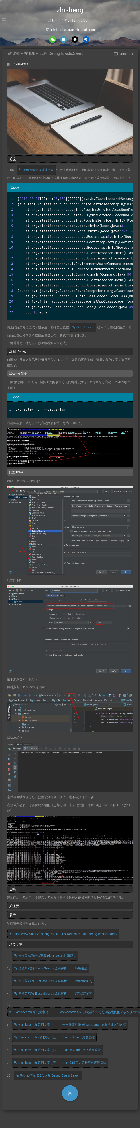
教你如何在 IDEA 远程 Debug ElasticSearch (50, 1075)
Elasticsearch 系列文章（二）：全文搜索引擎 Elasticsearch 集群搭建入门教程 (72, 1024)
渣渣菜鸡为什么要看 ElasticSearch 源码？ (47, 955)
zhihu (86, 39)
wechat (52, 39)
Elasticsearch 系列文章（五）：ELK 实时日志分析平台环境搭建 (62, 1063)
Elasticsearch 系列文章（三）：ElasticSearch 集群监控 (56, 1037)
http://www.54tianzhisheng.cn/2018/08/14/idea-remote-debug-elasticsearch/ (65, 934)
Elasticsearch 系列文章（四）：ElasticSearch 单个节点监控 (59, 1050)
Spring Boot (89, 29)
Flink (54, 29)
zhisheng (70, 10)
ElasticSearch (69, 29)
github (75, 39)
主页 (46, 29)
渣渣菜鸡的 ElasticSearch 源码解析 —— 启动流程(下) (55, 993)
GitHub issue (85, 327)
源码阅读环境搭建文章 (38, 170)
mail (63, 39)
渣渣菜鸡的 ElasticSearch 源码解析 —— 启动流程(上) (55, 981)
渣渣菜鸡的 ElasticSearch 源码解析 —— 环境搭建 (52, 968)
